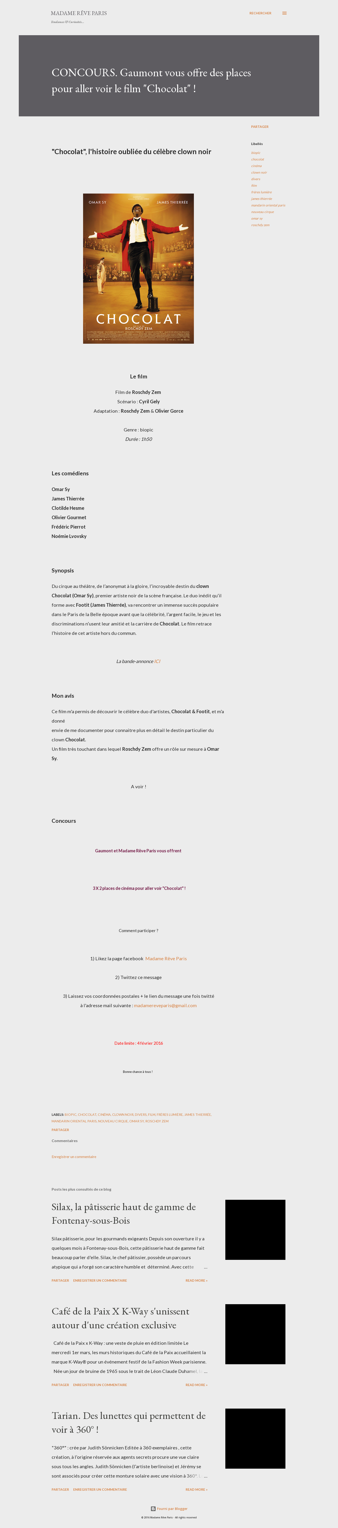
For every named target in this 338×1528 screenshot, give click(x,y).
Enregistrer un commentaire (74, 1156)
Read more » (196, 1280)
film (254, 185)
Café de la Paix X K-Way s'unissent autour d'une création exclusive (120, 1317)
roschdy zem (260, 225)
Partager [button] (260, 127)
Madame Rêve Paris (79, 13)
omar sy (256, 218)
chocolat (257, 159)
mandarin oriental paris (268, 205)
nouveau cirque (262, 212)
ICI (157, 661)
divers (255, 179)
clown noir (259, 172)
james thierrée (261, 199)
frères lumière (261, 192)
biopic (255, 153)
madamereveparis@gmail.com (165, 1005)
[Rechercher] (260, 13)
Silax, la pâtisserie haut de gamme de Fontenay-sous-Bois (124, 1213)
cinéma (256, 166)
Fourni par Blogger (169, 1508)
